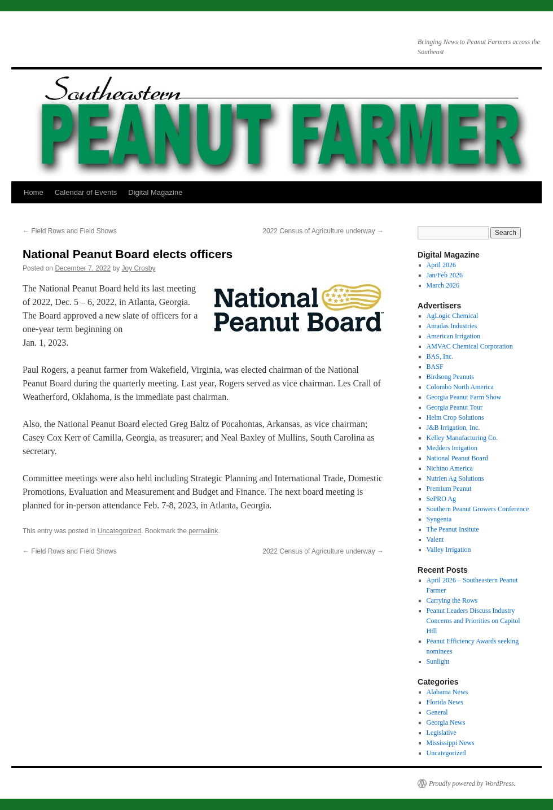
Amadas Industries (452, 326)
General (437, 712)
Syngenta (439, 519)
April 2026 (441, 265)
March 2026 (443, 285)
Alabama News (447, 692)
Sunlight (438, 661)
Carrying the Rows (452, 600)
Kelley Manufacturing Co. (462, 438)
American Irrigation (454, 336)
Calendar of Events (86, 192)
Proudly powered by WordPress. (472, 783)
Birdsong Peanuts (450, 377)
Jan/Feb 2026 (445, 275)
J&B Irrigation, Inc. (453, 428)
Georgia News (446, 722)
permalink (203, 531)
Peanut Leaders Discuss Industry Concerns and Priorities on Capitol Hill (473, 621)
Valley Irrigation (449, 550)
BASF (435, 367)
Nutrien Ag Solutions (455, 478)
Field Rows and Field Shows (70, 231)
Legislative (442, 733)
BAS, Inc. (440, 356)
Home (33, 192)
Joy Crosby (139, 268)
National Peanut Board (457, 458)
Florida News (445, 702)
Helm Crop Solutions (455, 417)
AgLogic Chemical (453, 316)
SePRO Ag (441, 499)
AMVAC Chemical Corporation (470, 346)
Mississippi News (451, 743)
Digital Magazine (155, 192)
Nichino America (450, 468)
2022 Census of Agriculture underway (323, 231)
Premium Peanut (449, 489)
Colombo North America (460, 387)
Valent (435, 539)
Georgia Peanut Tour (454, 407)
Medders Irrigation (452, 448)
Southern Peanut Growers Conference (478, 509)
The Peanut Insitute (453, 529)
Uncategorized (119, 531)
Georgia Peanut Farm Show (464, 397)
